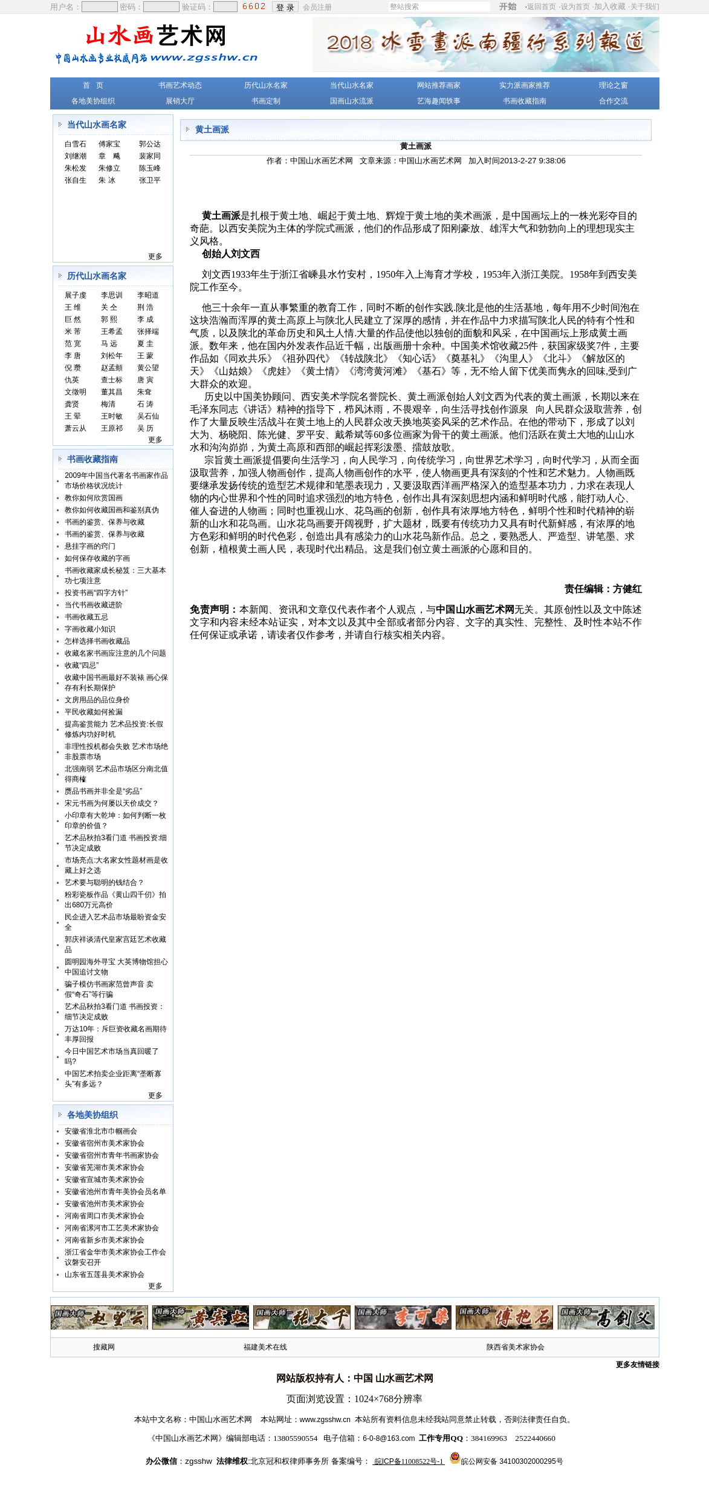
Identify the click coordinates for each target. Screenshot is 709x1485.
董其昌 (112, 392)
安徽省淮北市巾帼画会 (101, 1131)
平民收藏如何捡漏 (94, 712)
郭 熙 (109, 319)
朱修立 (109, 168)
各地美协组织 (93, 101)
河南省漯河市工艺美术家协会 (112, 1228)
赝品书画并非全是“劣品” (103, 791)
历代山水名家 (266, 85)
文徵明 (75, 392)
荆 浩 (145, 307)
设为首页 (575, 6)
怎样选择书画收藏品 (97, 641)
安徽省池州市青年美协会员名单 (115, 1191)
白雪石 (75, 144)
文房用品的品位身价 (97, 700)
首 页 (93, 85)
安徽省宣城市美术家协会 (104, 1179)
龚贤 (72, 404)
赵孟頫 (112, 368)
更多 (155, 256)
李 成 (145, 319)
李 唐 (73, 355)
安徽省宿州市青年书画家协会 (112, 1155)
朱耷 (144, 392)
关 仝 (109, 307)
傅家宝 (109, 144)
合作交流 (613, 101)
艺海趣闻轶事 (439, 101)
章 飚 (109, 156)
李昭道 (148, 295)
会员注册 (318, 6)
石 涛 (145, 404)
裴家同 (150, 156)
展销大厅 (180, 101)
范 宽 (73, 343)
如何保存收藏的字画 (97, 558)
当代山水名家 (352, 85)
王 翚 (73, 416)
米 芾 (73, 331)
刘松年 (112, 355)
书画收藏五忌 (86, 617)
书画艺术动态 (180, 85)
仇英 (72, 380)
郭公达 (150, 144)
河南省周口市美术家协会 (104, 1216)
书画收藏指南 (524, 101)
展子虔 (75, 295)
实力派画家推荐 (524, 85)
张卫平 (150, 180)
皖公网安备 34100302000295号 (512, 1461)
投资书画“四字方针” (96, 593)
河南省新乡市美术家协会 (104, 1240)
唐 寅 (145, 380)
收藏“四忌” (82, 665)
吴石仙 (148, 416)
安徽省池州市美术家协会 (104, 1203)
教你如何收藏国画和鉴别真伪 (112, 510)
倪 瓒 (73, 368)
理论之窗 (613, 85)
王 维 (73, 307)
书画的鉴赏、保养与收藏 (104, 522)
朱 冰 (107, 180)
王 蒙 (145, 355)
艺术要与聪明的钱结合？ (104, 882)
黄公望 (148, 368)
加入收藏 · (626, 6)
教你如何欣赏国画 (94, 498)
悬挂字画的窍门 (90, 546)
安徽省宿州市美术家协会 (104, 1143)
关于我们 (644, 6)
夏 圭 (145, 343)
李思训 (112, 295)
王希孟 (112, 331)
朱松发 (75, 168)
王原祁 (112, 428)
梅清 (108, 404)
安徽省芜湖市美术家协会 (104, 1167)
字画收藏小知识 (90, 629)
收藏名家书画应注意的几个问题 (115, 653)
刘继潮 (75, 156)
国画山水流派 (352, 101)
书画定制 (265, 101)
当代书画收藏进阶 (94, 605)
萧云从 (75, 428)
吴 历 (145, 428)
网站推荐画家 (439, 85)
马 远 (109, 343)
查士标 (112, 380)
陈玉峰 (150, 168)
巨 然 (73, 319)
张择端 (148, 331)
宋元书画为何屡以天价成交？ (112, 803)
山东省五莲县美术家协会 (104, 1274)
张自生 (75, 180)
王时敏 (112, 416)
